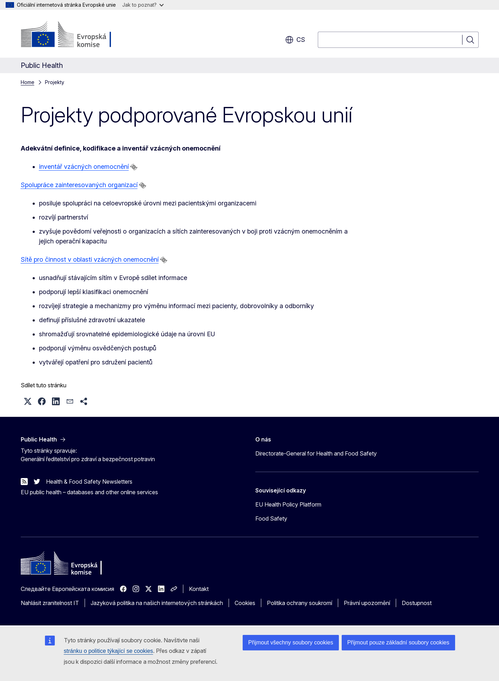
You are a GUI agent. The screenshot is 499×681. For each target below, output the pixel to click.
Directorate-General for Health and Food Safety (316, 453)
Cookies (245, 602)
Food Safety (271, 518)
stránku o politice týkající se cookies (108, 651)
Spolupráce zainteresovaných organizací (79, 185)
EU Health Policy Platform (288, 504)
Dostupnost (417, 602)
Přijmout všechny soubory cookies (290, 642)
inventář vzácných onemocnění (84, 166)
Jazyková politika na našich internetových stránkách (157, 602)
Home (27, 82)
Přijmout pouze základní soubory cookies (398, 642)
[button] (27, 401)
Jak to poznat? (143, 5)
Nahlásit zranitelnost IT (50, 602)
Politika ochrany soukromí (299, 602)
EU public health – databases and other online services (89, 492)
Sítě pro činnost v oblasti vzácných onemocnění (90, 259)
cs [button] (295, 40)
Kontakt (199, 588)
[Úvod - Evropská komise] (77, 35)
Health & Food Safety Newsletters (89, 481)
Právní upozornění (367, 602)
